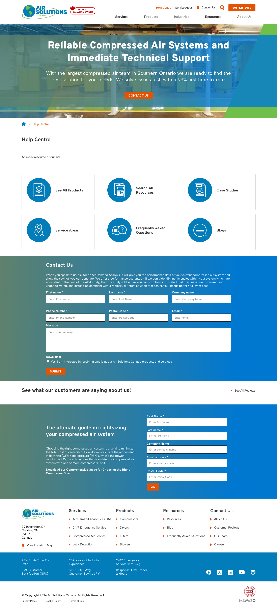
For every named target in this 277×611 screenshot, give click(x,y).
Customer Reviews (224, 527)
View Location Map (37, 545)
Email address (157, 457)
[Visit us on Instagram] (253, 572)
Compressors (127, 519)
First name (54, 292)
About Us (244, 17)
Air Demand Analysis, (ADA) (90, 519)
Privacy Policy (29, 601)
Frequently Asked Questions (184, 536)
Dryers (122, 527)
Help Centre (163, 7)
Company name (183, 292)
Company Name (158, 443)
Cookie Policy (53, 601)
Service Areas (184, 7)
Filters (122, 536)
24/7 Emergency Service (87, 527)
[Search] (222, 7)
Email (177, 311)
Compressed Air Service (87, 536)
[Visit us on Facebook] (208, 572)
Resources (213, 17)
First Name (155, 416)
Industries (181, 17)
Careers (217, 544)
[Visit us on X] (219, 572)
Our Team (218, 536)
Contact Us (206, 7)
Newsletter (53, 357)
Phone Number (56, 311)
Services (122, 17)
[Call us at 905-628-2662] (241, 7)
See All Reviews (243, 390)
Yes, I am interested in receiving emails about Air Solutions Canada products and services (111, 361)
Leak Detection (81, 544)
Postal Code (118, 311)
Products (151, 17)
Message (52, 325)
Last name (117, 292)
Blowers (123, 544)
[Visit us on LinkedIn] (230, 572)
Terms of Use (76, 601)
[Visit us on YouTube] (242, 572)
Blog (168, 527)
